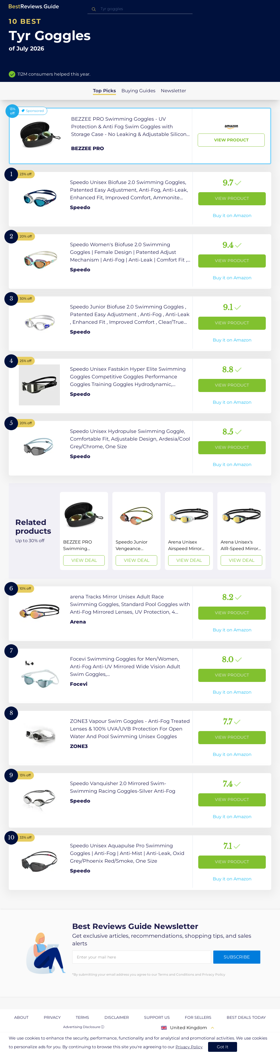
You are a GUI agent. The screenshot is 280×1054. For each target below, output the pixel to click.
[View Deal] (84, 531)
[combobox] (140, 9)
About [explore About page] (21, 1017)
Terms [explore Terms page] (82, 1017)
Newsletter (173, 90)
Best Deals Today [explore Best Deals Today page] (246, 1017)
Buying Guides (138, 90)
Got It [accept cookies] (222, 1046)
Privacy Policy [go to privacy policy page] (189, 1046)
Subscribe (237, 957)
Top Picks (104, 90)
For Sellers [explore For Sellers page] (198, 1017)
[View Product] (140, 136)
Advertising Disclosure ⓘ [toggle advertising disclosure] (83, 1027)
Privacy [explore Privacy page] (52, 1017)
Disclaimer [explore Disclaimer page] (116, 1017)
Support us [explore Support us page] (157, 1017)
